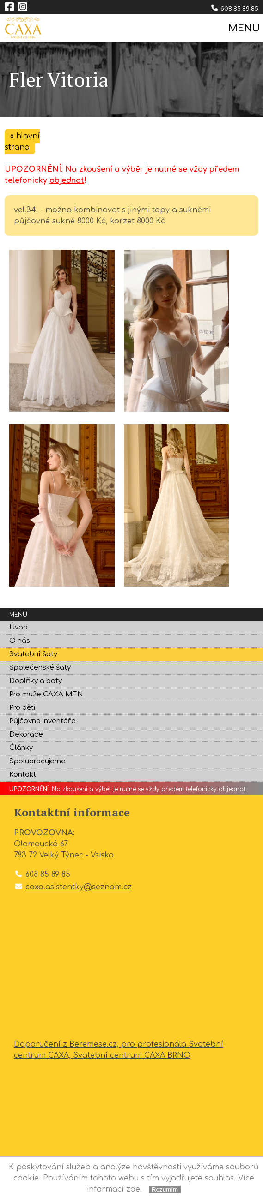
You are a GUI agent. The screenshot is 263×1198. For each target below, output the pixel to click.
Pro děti (22, 708)
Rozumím (165, 1189)
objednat (66, 180)
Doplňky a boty (35, 681)
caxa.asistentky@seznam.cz (78, 887)
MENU (243, 28)
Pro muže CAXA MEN (46, 694)
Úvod (18, 627)
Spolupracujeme (37, 761)
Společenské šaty (40, 667)
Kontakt (22, 775)
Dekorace (26, 734)
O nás (19, 641)
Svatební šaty (33, 654)
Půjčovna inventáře (42, 721)
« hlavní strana (22, 141)
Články (21, 748)
